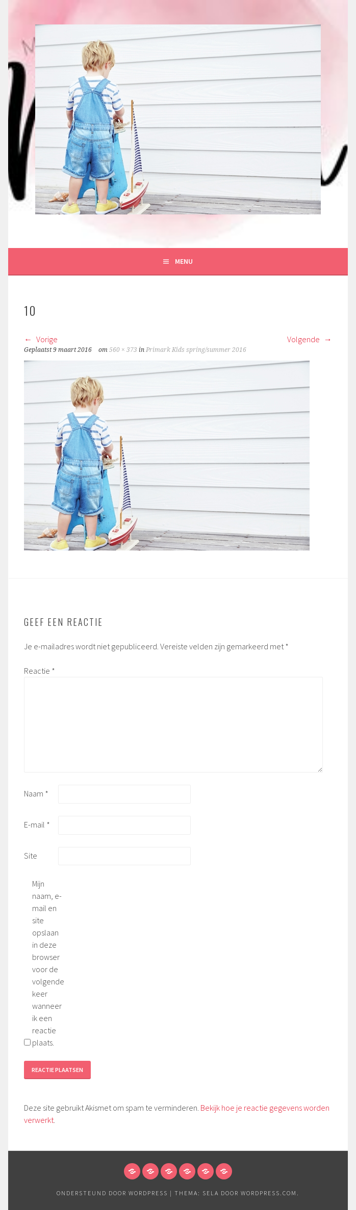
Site (30, 855)
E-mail (37, 824)
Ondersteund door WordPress (112, 1193)
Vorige (41, 339)
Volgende (309, 339)
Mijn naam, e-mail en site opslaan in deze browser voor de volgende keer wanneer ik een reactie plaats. (48, 963)
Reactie (39, 671)
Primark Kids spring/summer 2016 (196, 349)
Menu (184, 261)
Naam (36, 793)
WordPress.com (269, 1193)
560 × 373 (123, 349)
